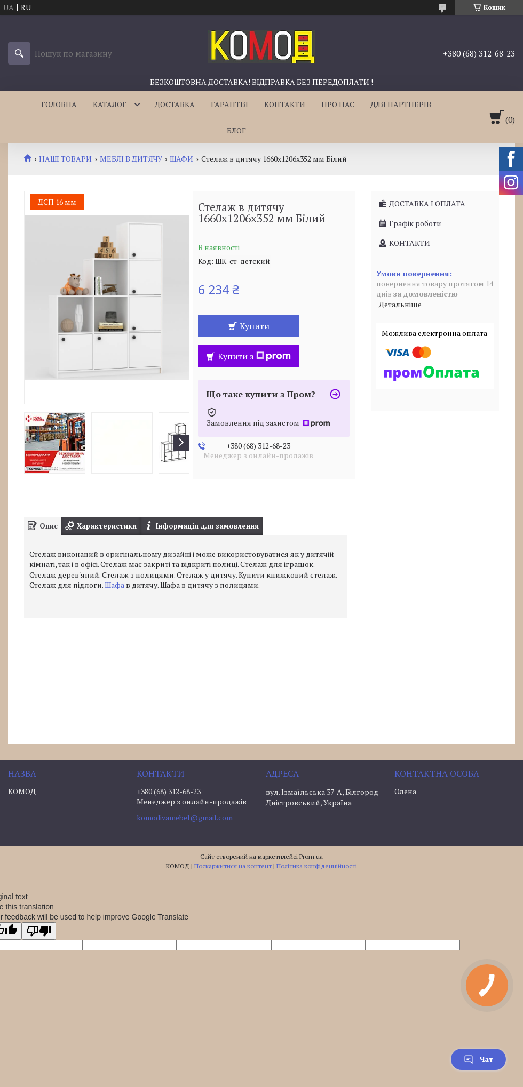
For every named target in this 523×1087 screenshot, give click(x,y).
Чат (478, 1059)
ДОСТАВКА (175, 104)
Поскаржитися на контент (233, 866)
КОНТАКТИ (284, 104)
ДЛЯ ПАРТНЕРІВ (400, 104)
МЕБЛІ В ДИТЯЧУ (131, 159)
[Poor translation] (39, 931)
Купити (255, 326)
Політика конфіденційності (316, 866)
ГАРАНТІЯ (229, 104)
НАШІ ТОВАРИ (65, 159)
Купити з (254, 356)
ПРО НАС (337, 104)
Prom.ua (311, 856)
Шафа (114, 585)
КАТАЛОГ (109, 104)
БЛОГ (236, 130)
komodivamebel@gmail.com (185, 817)
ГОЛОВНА (59, 104)
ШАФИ (181, 159)
